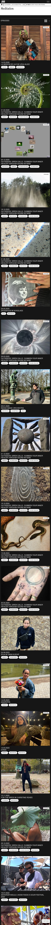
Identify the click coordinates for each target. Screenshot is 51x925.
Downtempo (13, 657)
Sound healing (23, 117)
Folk (3, 313)
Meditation (20, 67)
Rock (23, 411)
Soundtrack (15, 411)
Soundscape (34, 117)
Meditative (22, 752)
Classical (5, 800)
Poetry (4, 67)
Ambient (12, 67)
